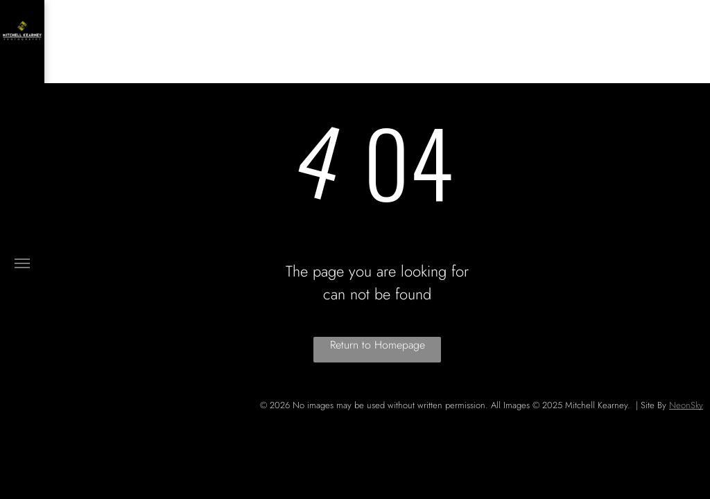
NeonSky (686, 405)
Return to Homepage (377, 345)
